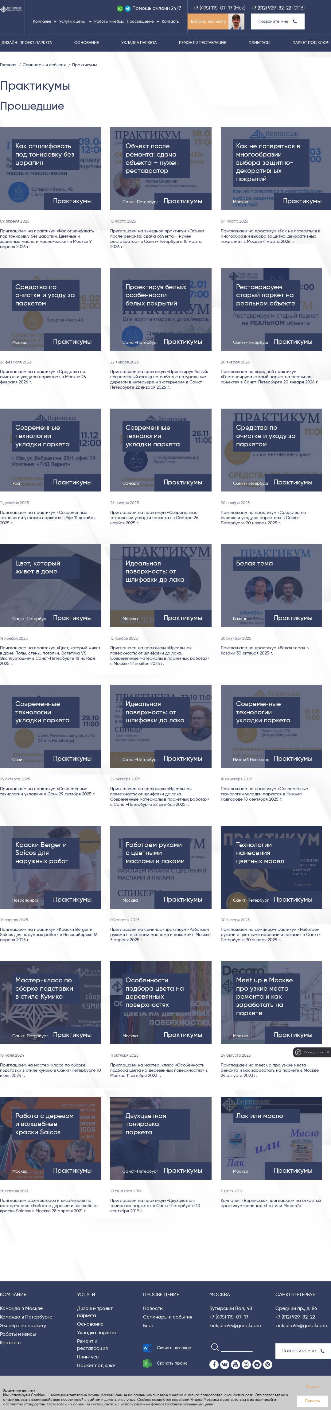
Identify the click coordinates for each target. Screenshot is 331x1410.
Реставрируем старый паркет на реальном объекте (265, 295)
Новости (153, 1308)
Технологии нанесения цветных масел (260, 853)
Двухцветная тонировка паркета (146, 1124)
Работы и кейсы (109, 22)
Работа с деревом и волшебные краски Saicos (44, 1124)
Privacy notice (313, 1052)
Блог (148, 1325)
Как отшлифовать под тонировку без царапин (44, 154)
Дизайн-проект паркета (27, 43)
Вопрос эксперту (208, 21)
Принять (312, 1401)
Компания (42, 22)
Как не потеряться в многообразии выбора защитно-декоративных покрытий (268, 163)
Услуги (86, 1294)
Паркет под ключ (311, 43)
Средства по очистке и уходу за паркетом (45, 295)
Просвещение (140, 22)
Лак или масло (259, 1116)
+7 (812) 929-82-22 (271, 8)
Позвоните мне (278, 21)
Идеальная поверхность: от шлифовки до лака (155, 571)
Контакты (171, 22)
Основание (86, 43)
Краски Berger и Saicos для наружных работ (41, 853)
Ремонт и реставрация (202, 43)
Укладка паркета (139, 43)
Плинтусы (259, 43)
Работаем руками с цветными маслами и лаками (155, 853)
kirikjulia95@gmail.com (235, 1325)
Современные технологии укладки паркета (42, 436)
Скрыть (312, 1387)
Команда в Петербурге (26, 1317)
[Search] (213, 1347)
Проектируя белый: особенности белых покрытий (156, 295)
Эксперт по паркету (23, 1325)
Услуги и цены (72, 22)
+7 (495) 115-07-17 (212, 8)
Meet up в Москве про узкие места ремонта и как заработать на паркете (264, 997)
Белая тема (254, 563)
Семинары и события (167, 1317)
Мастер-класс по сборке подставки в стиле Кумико (44, 988)
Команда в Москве (21, 1308)
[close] (328, 1052)
